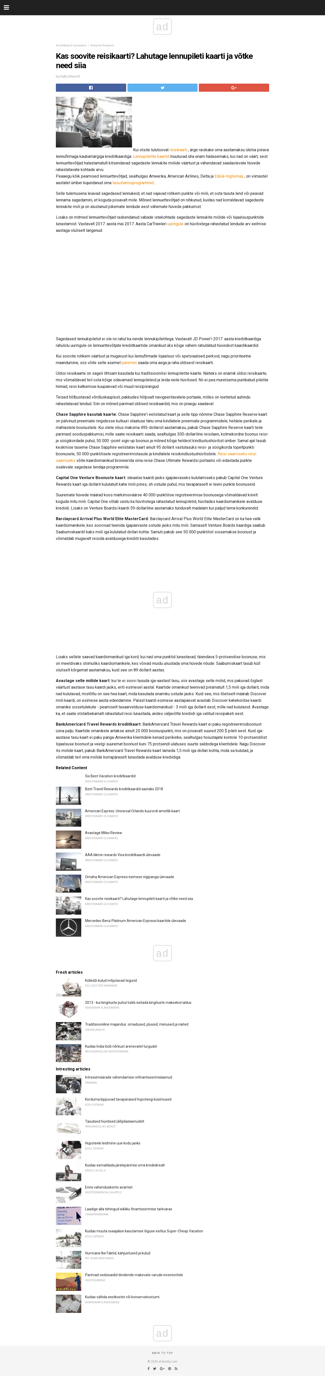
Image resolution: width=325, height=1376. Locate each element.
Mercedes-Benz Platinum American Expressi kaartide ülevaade (135, 921)
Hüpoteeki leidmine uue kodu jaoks (112, 1143)
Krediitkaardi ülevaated (71, 45)
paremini (129, 362)
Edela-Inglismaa (229, 176)
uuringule (176, 223)
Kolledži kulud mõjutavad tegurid (111, 980)
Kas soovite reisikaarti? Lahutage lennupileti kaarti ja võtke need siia (139, 899)
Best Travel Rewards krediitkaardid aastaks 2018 (124, 789)
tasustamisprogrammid (133, 182)
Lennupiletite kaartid (151, 156)
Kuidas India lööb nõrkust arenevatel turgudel (121, 1046)
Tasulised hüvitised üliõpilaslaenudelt (114, 1121)
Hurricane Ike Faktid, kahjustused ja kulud (117, 1253)
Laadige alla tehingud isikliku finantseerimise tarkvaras (128, 1209)
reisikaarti (178, 149)
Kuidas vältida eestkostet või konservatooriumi (122, 1297)
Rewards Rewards (102, 45)
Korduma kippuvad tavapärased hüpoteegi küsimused (128, 1099)
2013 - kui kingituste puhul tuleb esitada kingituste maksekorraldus (138, 1003)
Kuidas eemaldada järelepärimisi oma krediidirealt (125, 1165)
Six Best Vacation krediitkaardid (110, 776)
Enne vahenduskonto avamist (109, 1187)
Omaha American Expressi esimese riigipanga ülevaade (129, 877)
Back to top (162, 1353)
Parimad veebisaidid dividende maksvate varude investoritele (134, 1275)
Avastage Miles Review (103, 833)
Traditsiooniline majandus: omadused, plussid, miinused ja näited (136, 1024)
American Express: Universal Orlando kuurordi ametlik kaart (132, 811)
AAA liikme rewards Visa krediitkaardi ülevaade (122, 855)
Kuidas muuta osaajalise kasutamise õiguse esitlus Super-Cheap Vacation (144, 1231)
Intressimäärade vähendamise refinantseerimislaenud (128, 1077)
